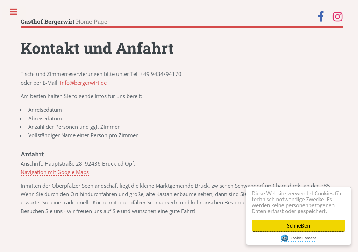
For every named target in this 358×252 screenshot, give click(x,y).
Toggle (14, 10)
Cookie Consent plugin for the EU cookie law (298, 238)
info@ (83, 82)
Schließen (298, 225)
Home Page (64, 21)
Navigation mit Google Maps (55, 171)
